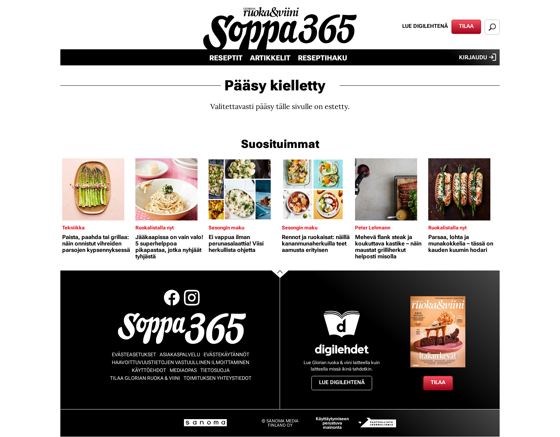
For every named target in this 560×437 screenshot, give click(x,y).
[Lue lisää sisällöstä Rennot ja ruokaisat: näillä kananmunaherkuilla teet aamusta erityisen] (316, 189)
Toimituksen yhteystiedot (217, 378)
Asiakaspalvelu (180, 354)
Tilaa (466, 26)
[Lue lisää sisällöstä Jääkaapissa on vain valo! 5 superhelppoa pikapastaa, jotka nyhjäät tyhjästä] (170, 189)
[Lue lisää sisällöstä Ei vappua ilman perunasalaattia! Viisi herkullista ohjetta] (243, 189)
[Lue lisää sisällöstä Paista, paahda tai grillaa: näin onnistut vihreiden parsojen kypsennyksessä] (97, 189)
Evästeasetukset (134, 354)
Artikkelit (270, 58)
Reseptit (225, 58)
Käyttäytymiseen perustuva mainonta (332, 423)
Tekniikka (73, 227)
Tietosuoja (215, 370)
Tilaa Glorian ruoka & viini (145, 378)
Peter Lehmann (372, 227)
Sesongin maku (226, 227)
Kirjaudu (477, 57)
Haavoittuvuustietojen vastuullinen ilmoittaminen (180, 362)
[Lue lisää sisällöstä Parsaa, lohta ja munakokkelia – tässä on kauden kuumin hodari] (463, 189)
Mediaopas (183, 370)
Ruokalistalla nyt (154, 227)
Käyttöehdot (149, 370)
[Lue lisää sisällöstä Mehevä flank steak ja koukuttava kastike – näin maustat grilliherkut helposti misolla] (390, 189)
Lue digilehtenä (425, 26)
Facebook (172, 298)
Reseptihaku (322, 58)
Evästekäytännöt (226, 354)
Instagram (192, 298)
